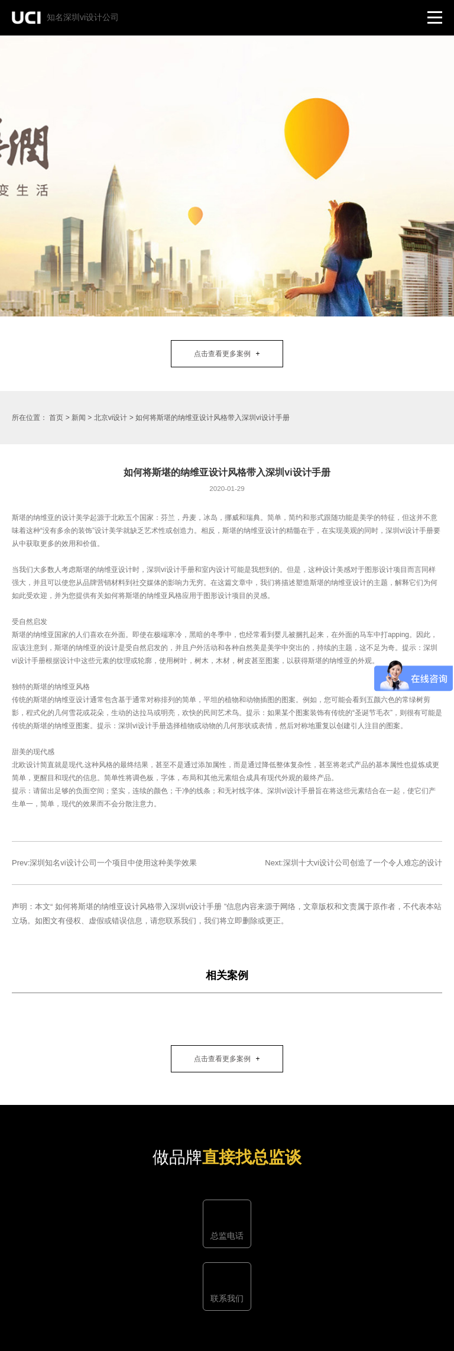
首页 (56, 417)
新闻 (79, 417)
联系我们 (227, 1298)
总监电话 (227, 1235)
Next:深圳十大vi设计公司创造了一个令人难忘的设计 (353, 862)
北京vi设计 (111, 417)
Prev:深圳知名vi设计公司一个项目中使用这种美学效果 (104, 862)
